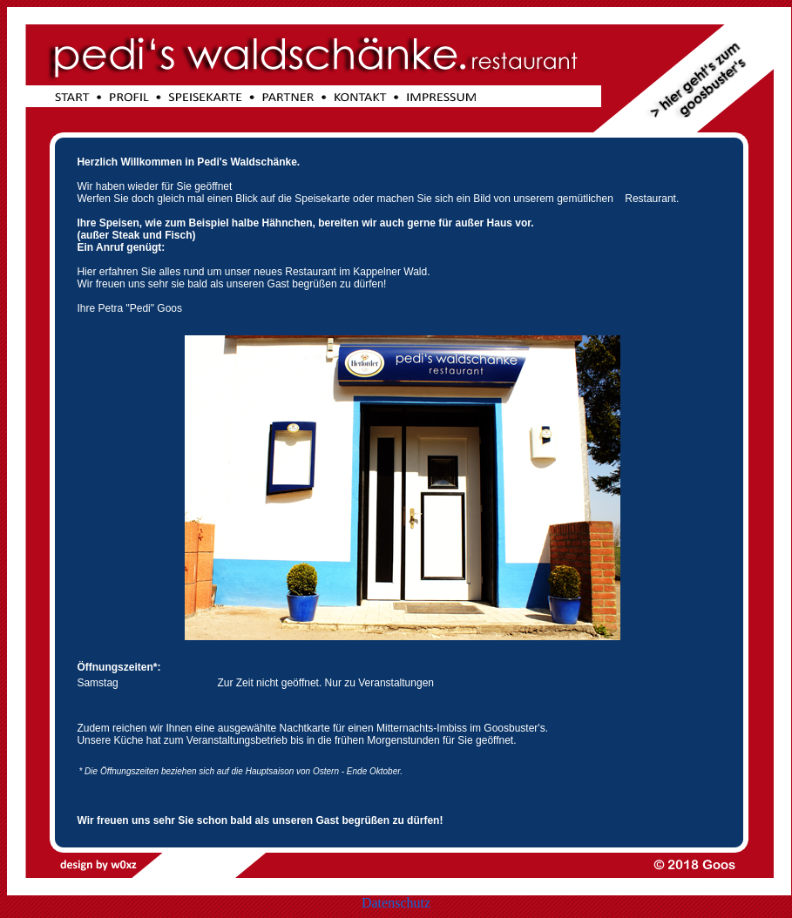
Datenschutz (396, 902)
